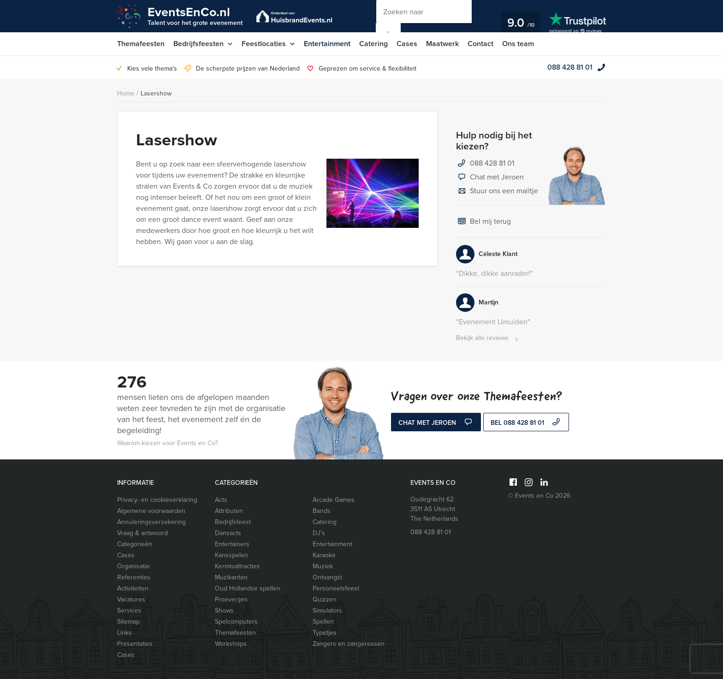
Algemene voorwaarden (151, 511)
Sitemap (128, 621)
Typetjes (325, 632)
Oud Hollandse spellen (247, 588)
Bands (322, 511)
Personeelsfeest (336, 588)
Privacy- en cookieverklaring (157, 500)
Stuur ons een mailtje (497, 191)
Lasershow (156, 93)
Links (124, 632)
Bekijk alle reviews (488, 338)
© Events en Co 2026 (539, 495)
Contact (480, 43)
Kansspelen (231, 555)
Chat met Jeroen (490, 178)
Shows (224, 610)
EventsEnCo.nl (195, 15)
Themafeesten (141, 43)
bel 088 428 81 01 (526, 423)
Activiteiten (132, 588)
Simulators (327, 610)
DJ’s (319, 533)
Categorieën (134, 544)
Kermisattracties (237, 566)
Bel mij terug (483, 222)
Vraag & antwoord (142, 533)
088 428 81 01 (570, 67)
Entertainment (327, 43)
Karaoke (324, 555)
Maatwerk (442, 43)
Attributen (229, 511)
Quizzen (325, 599)
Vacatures (131, 599)
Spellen (323, 621)
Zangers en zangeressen (349, 644)
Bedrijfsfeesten (198, 43)
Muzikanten (231, 577)
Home (125, 93)
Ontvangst (327, 577)
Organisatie (133, 566)
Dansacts (228, 533)
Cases (407, 43)
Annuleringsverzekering (151, 522)
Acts (221, 500)
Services (129, 610)
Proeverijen (231, 599)
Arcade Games (334, 500)
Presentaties (135, 644)
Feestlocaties (264, 43)
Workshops (231, 644)
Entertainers (232, 544)
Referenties (133, 577)
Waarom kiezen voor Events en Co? (167, 443)
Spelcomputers (236, 621)
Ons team (518, 43)
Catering (373, 43)
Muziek (323, 566)
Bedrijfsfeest (233, 522)
